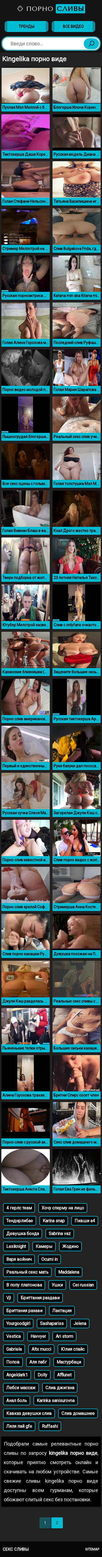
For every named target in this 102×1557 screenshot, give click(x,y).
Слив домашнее (78, 1413)
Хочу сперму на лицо (63, 1208)
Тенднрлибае (19, 1220)
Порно (51, 8)
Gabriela (14, 1349)
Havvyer (38, 1336)
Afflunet (64, 1374)
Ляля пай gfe (19, 1426)
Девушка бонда (22, 1233)
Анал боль (16, 1400)
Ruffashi (50, 1426)
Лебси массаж (21, 1387)
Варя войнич (19, 1259)
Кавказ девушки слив (29, 1413)
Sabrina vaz (60, 1233)
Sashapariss (52, 1323)
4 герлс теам (19, 1208)
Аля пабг (38, 1362)
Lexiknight (16, 1246)
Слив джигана (59, 1387)
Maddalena (68, 1272)
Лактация (62, 1310)
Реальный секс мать (27, 1272)
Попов (13, 1362)
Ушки (57, 1285)
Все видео (73, 26)
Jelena (79, 1323)
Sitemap (92, 1549)
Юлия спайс (73, 1349)
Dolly (42, 1374)
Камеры (44, 1246)
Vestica (13, 1336)
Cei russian (83, 1285)
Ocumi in (49, 1259)
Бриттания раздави (40, 1297)
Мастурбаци (69, 1362)
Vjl (8, 1297)
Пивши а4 (85, 1220)
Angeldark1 (17, 1374)
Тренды (26, 26)
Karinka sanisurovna (56, 1400)
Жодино (70, 1246)
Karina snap (54, 1220)
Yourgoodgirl (18, 1323)
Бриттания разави (24, 1310)
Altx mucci (41, 1349)
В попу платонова (24, 1285)
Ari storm (64, 1336)
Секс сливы (16, 1549)
